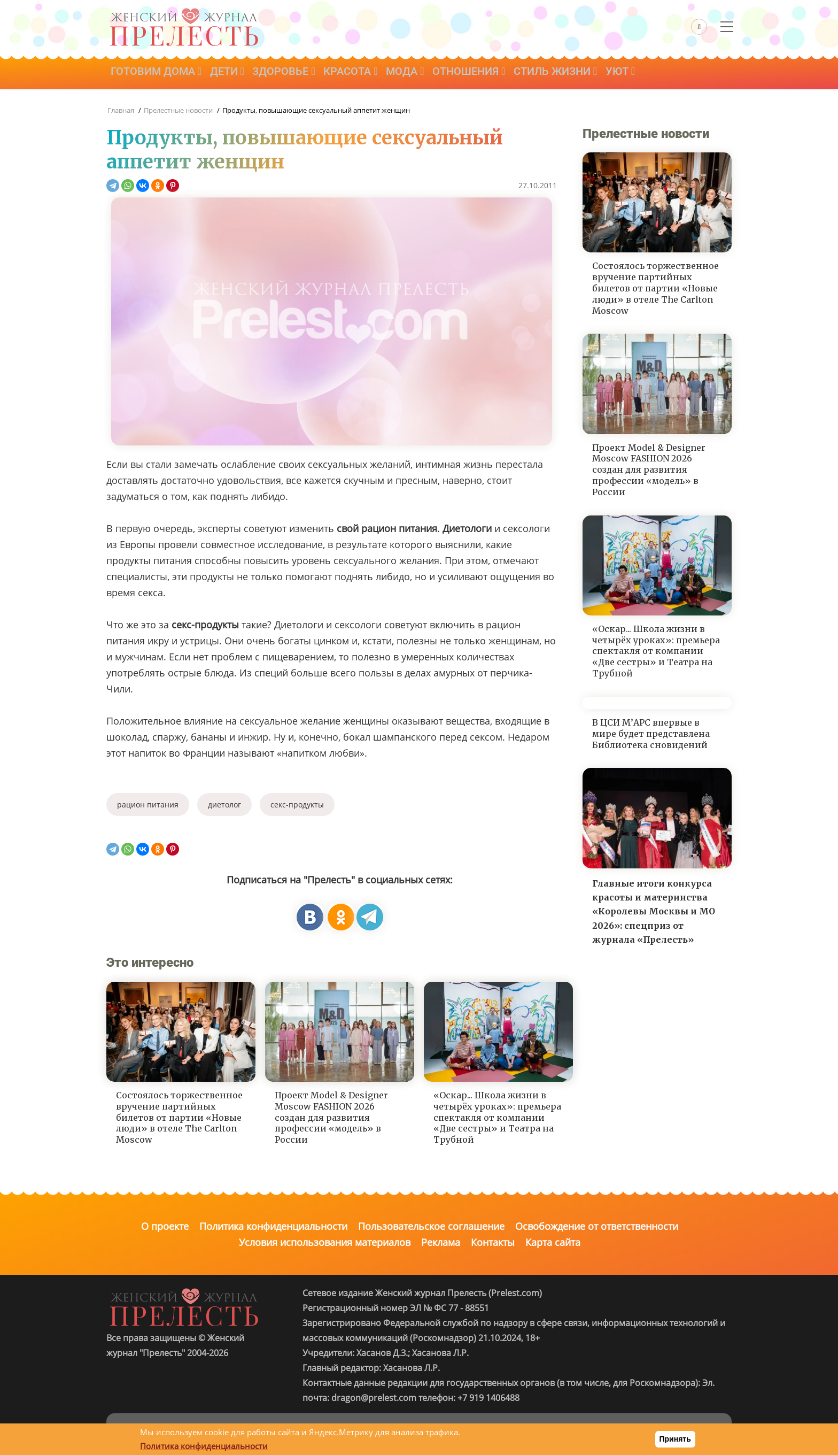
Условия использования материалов (324, 1242)
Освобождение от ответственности (596, 1226)
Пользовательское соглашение (431, 1226)
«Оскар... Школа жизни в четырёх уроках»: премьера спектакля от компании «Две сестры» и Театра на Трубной (497, 1117)
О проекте (165, 1226)
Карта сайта (552, 1242)
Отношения (482, 73)
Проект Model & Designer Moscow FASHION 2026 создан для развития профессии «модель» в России (331, 1117)
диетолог (224, 804)
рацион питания (148, 804)
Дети (230, 73)
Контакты (493, 1242)
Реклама (440, 1242)
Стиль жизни (570, 73)
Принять (675, 1439)
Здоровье (290, 73)
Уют (638, 73)
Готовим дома (157, 73)
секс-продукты (297, 804)
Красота (359, 73)
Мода (415, 73)
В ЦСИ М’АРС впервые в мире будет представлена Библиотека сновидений (651, 733)
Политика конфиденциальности (273, 1226)
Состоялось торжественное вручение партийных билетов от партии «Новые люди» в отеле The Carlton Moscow (179, 1117)
